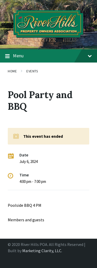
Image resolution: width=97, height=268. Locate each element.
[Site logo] (48, 39)
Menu (48, 56)
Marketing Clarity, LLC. (42, 250)
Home (12, 71)
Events (32, 71)
